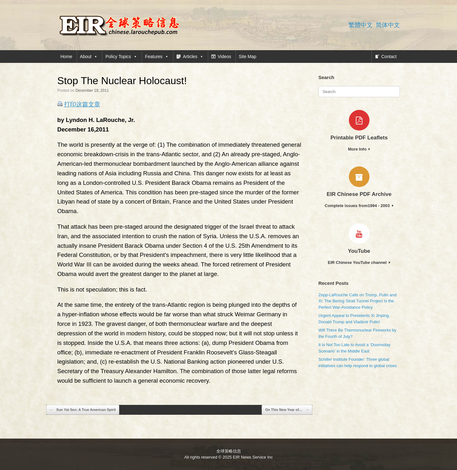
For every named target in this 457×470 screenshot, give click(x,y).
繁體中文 (361, 25)
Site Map (247, 56)
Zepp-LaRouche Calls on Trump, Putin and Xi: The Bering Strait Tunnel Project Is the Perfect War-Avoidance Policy (357, 301)
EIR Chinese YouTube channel (359, 262)
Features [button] (157, 56)
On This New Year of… (287, 410)
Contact (388, 56)
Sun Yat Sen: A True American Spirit (83, 410)
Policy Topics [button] (121, 56)
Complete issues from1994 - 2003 (359, 205)
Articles (193, 56)
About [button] (89, 56)
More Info (359, 149)
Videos (224, 56)
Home (66, 56)
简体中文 (388, 25)
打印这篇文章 (82, 104)
